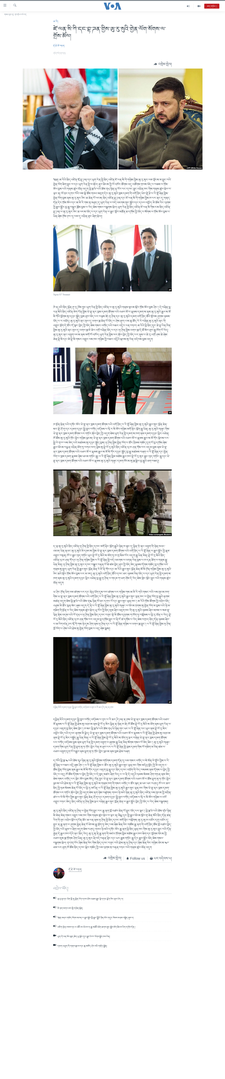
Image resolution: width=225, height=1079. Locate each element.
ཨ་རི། (55, 21)
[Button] (163, 64)
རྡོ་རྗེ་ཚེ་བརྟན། (59, 46)
